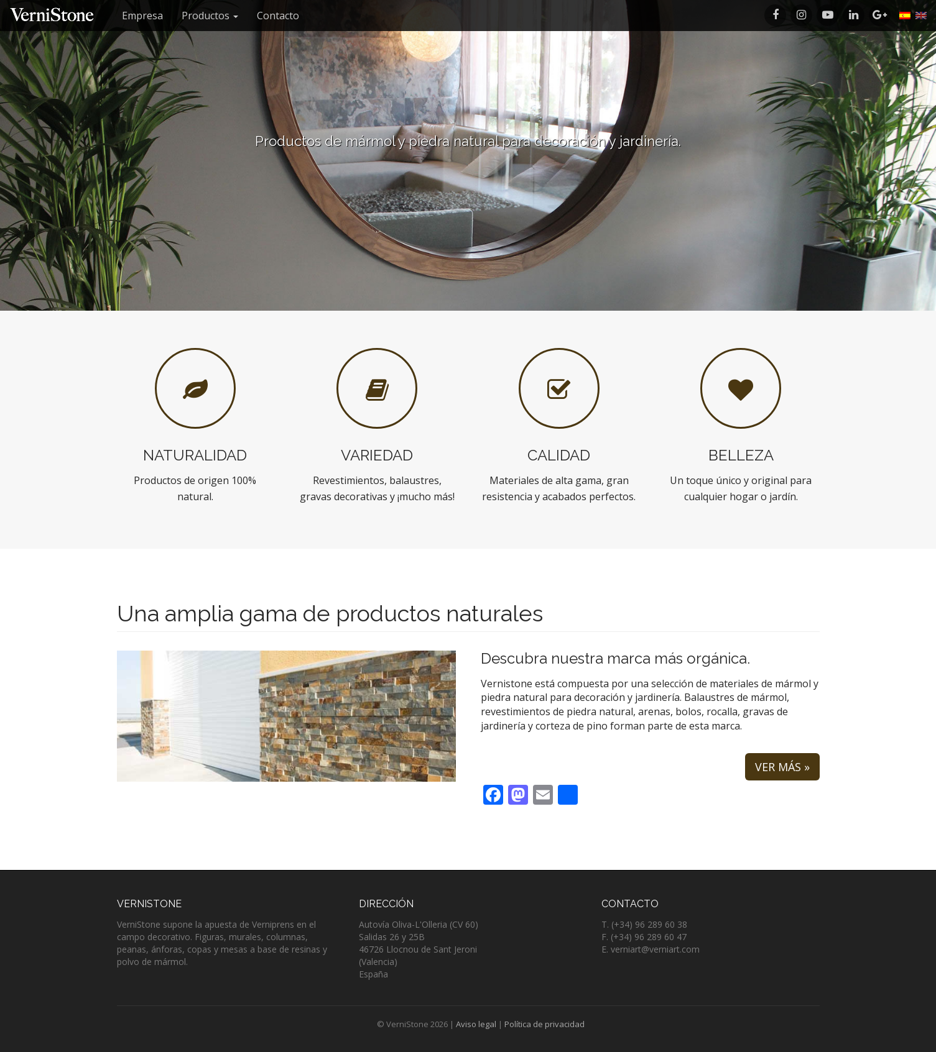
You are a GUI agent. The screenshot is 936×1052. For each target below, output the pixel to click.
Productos (210, 15)
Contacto (278, 15)
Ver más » (782, 766)
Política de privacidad (544, 1024)
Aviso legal (476, 1024)
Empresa (142, 15)
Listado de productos (468, 177)
